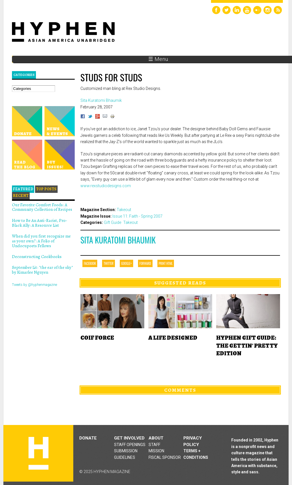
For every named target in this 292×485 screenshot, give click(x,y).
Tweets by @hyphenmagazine (34, 285)
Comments (180, 390)
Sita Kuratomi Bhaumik (118, 240)
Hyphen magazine (38, 453)
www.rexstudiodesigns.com (105, 185)
